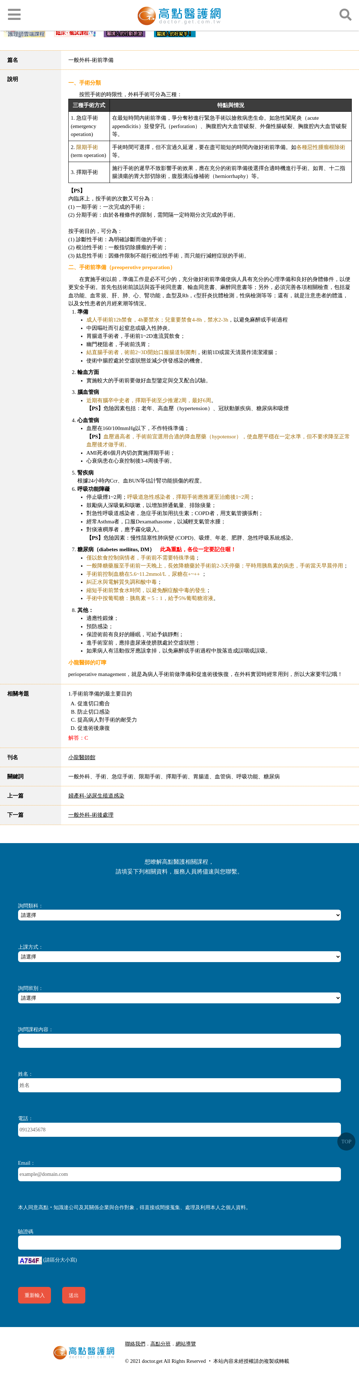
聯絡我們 (135, 1344)
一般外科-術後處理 (91, 815)
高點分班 (160, 1344)
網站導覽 (186, 1344)
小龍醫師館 (81, 757)
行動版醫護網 (145, 1352)
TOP (346, 1141)
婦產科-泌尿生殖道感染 (96, 796)
